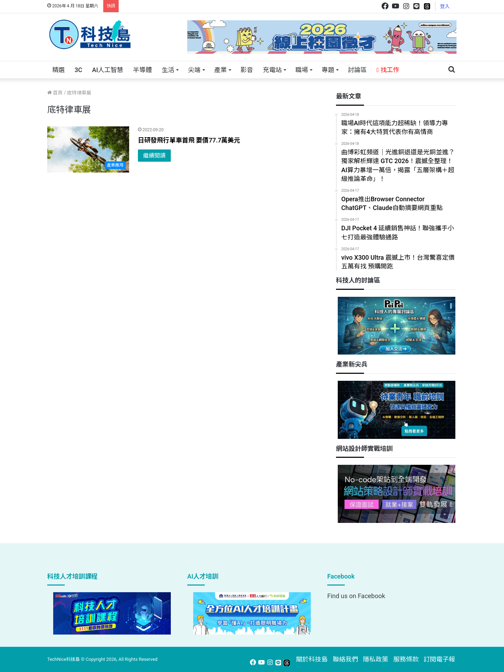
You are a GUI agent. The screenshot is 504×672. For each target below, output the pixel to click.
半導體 (142, 70)
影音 (246, 70)
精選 (58, 70)
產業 (220, 70)
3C (78, 70)
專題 (328, 70)
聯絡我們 (345, 659)
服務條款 (406, 659)
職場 (301, 70)
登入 (445, 6)
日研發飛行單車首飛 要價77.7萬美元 (189, 140)
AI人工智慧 (107, 70)
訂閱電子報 (439, 659)
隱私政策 (375, 659)
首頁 (55, 93)
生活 (168, 70)
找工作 (388, 70)
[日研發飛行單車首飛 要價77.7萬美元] (88, 149)
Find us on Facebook (356, 596)
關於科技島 (312, 659)
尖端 (194, 70)
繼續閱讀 (154, 155)
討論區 (357, 70)
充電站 (272, 70)
